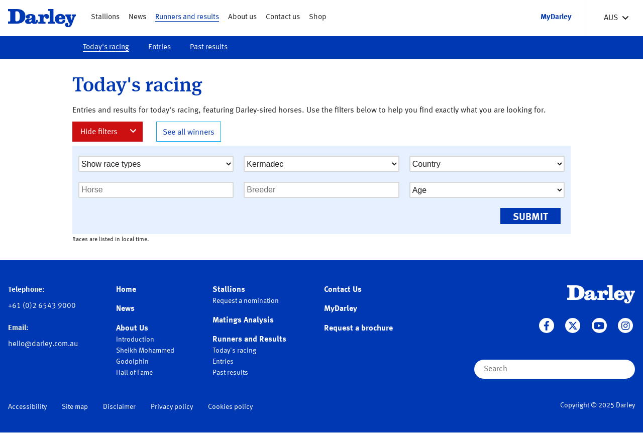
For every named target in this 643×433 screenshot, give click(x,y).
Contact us (283, 17)
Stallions (105, 17)
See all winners (189, 133)
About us (242, 17)
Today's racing (106, 47)
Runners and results (187, 17)
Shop (318, 17)
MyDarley (340, 309)
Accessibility (27, 406)
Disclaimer (119, 406)
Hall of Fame (134, 372)
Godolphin (132, 361)
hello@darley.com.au (43, 344)
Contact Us (343, 290)
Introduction (135, 339)
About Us (132, 328)
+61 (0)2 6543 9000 (42, 306)
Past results (209, 47)
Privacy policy (172, 406)
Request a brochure (358, 328)
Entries (159, 47)
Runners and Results (249, 340)
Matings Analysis (243, 320)
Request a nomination (245, 300)
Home (126, 290)
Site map (75, 406)
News (137, 17)
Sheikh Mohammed (145, 350)
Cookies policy (230, 406)
